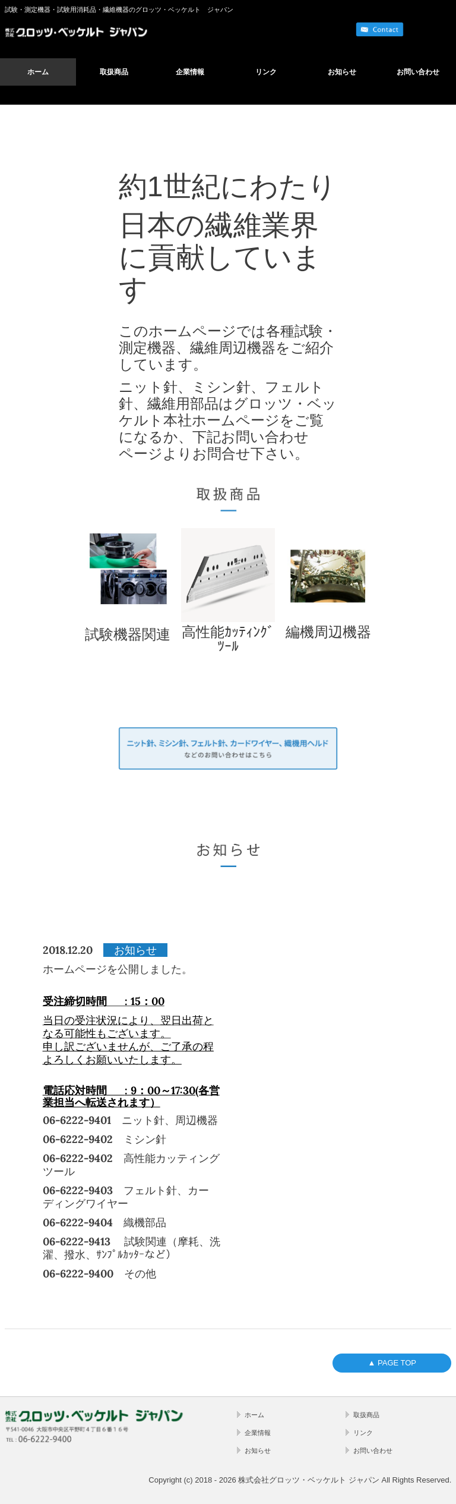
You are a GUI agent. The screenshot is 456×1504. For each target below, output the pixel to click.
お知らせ (342, 72)
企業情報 (190, 72)
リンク (266, 72)
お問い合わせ (418, 72)
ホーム (38, 72)
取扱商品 (114, 72)
